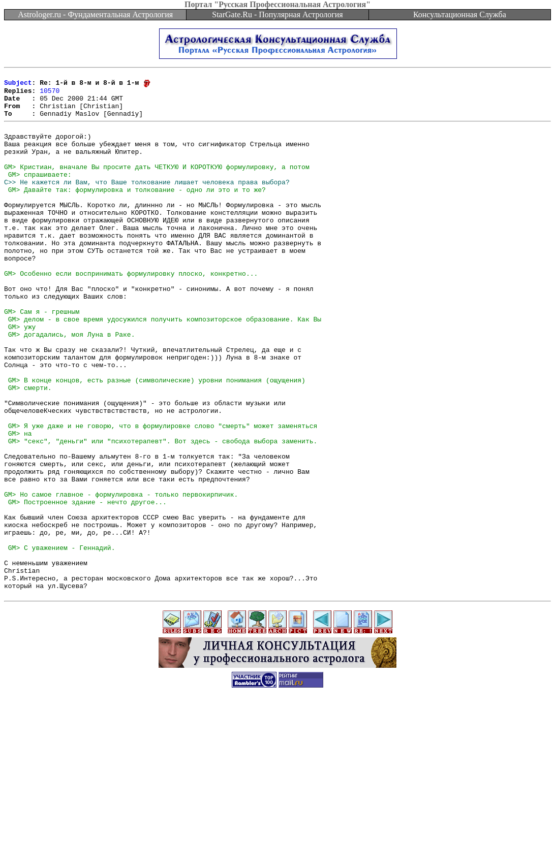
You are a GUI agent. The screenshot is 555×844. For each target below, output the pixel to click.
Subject (18, 85)
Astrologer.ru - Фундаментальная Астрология (95, 14)
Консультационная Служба (459, 14)
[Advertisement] (277, 821)
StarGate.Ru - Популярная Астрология (277, 14)
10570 (49, 94)
